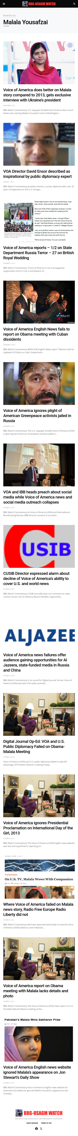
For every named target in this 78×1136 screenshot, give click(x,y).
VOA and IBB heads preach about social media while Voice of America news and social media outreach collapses (37, 497)
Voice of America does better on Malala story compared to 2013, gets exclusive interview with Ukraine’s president (37, 94)
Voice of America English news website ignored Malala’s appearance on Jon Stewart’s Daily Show (37, 1072)
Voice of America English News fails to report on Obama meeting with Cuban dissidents (36, 334)
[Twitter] (41, 1128)
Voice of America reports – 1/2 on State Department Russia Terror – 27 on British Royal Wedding (38, 252)
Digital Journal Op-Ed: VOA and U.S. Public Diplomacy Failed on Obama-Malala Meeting (34, 746)
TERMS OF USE (46, 1123)
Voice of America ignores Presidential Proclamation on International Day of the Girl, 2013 (38, 827)
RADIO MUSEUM (32, 1123)
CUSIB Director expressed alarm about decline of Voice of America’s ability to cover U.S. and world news (36, 578)
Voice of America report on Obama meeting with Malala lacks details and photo (35, 990)
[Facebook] (36, 1128)
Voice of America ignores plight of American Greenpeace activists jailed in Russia (37, 415)
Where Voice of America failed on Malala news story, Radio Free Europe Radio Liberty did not (38, 909)
